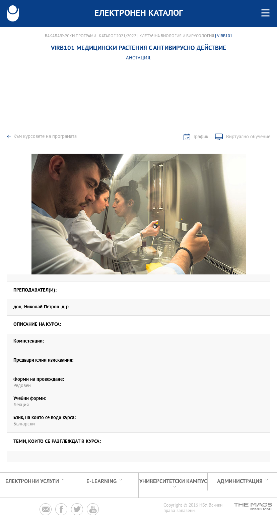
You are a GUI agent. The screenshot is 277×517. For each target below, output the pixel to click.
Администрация (240, 481)
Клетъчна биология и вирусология (176, 36)
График (201, 137)
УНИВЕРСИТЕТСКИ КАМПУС (173, 481)
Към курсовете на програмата (45, 137)
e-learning (101, 481)
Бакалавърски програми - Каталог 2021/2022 (90, 36)
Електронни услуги (32, 481)
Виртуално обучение (248, 137)
